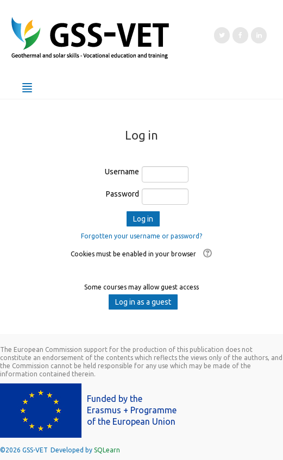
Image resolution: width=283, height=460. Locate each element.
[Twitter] (222, 35)
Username (122, 171)
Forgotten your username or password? (141, 236)
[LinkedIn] (259, 35)
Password (122, 194)
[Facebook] (240, 35)
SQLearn (107, 449)
